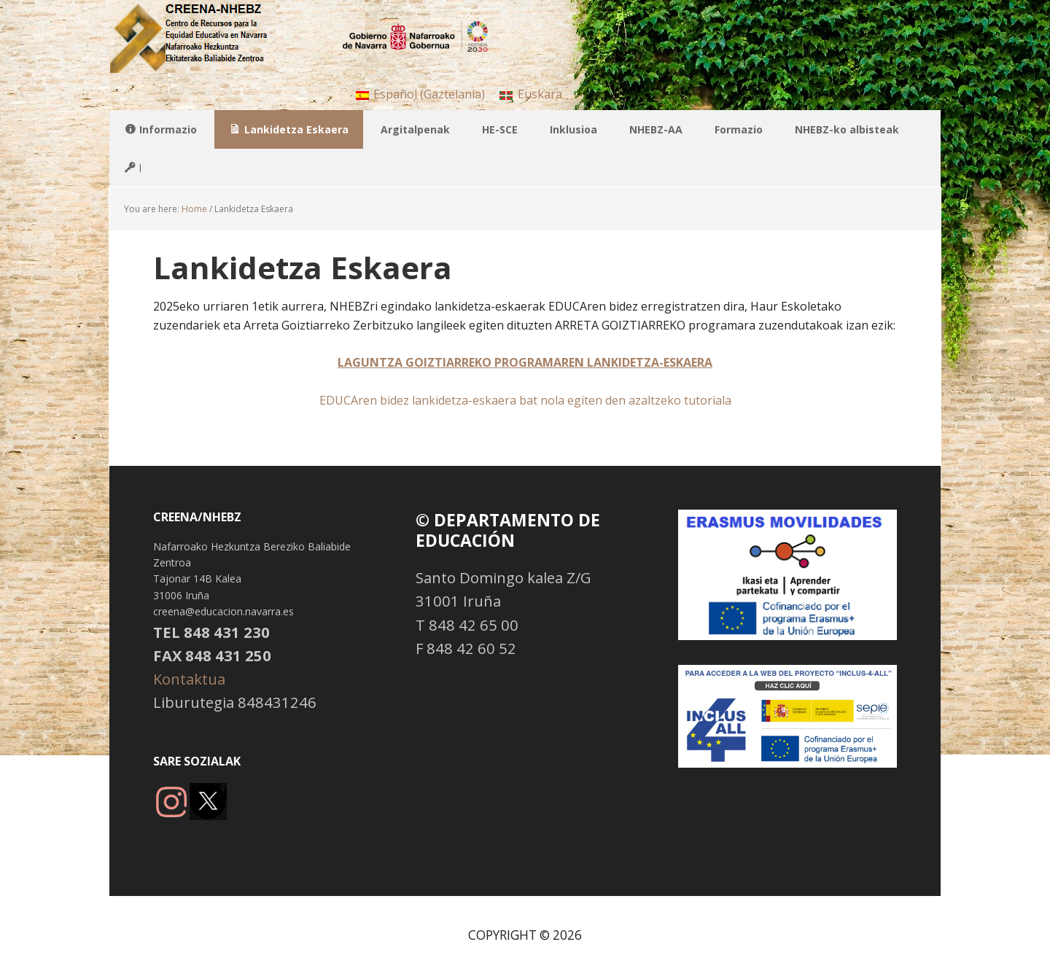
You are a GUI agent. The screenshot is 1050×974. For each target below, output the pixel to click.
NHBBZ (204, 36)
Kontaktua (189, 679)
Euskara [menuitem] (540, 94)
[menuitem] (420, 93)
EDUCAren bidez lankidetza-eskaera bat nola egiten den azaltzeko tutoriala (525, 400)
